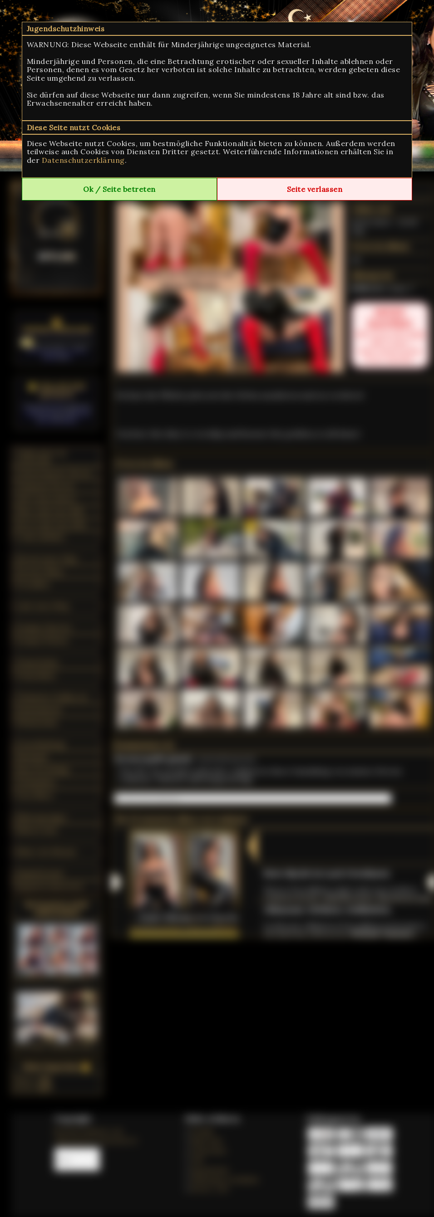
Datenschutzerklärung (83, 160)
